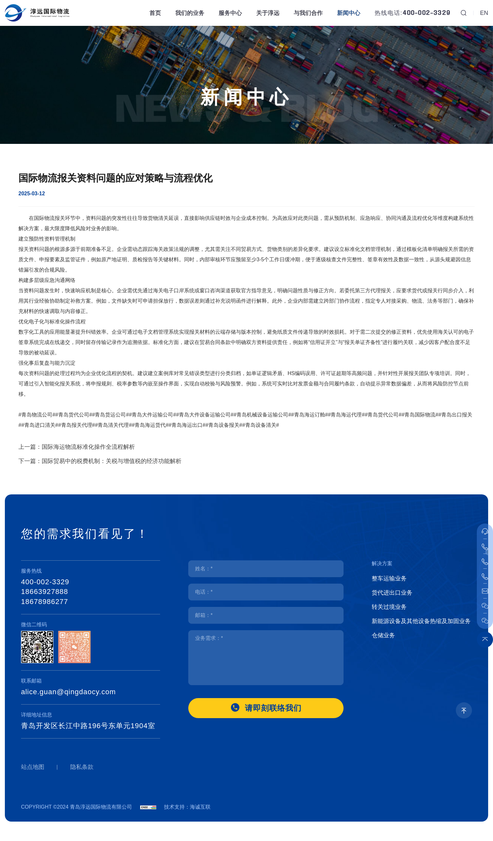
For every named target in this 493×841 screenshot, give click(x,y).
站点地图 (32, 767)
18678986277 (44, 602)
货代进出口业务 (392, 592)
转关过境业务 (389, 607)
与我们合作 (308, 13)
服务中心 (230, 13)
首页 (155, 13)
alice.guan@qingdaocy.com (68, 692)
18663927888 (44, 592)
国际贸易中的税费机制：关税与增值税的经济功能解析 (111, 473)
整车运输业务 (389, 578)
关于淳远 (267, 13)
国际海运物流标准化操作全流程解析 (88, 459)
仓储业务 (383, 635)
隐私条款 (81, 767)
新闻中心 (348, 13)
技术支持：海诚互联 (187, 807)
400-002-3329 (426, 13)
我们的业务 (189, 13)
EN (484, 13)
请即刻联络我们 (273, 708)
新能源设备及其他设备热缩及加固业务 (421, 621)
